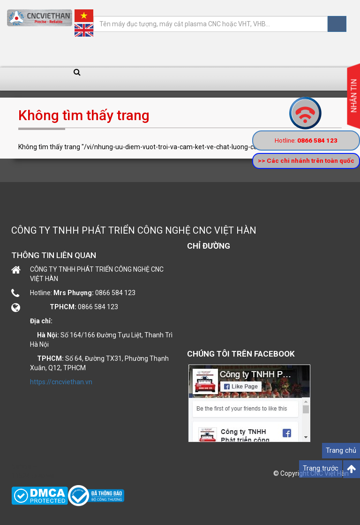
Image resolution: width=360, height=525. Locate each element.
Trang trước (320, 468)
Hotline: (306, 140)
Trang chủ (341, 451)
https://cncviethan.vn (61, 382)
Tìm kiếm (337, 24)
